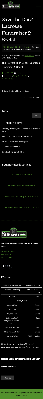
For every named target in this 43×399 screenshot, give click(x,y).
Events (19, 73)
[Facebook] (3, 266)
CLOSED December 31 (11, 147)
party (15, 76)
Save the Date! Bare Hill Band (16, 91)
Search (5, 111)
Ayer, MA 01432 (7, 254)
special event (29, 55)
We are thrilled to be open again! (15, 141)
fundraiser (8, 76)
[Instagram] (9, 266)
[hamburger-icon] (38, 4)
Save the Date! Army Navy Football (21, 196)
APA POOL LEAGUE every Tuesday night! (18, 136)
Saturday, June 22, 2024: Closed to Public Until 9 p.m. (21, 130)
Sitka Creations (21, 395)
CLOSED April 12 (32, 97)
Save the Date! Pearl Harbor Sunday (21, 207)
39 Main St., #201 (8, 251)
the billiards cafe (8, 79)
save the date (23, 76)
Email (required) (8, 366)
